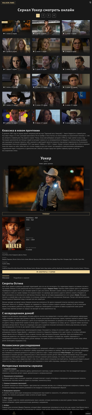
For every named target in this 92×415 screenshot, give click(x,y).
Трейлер (46, 214)
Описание (5, 278)
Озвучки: (4, 266)
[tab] (5, 278)
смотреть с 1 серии (46, 272)
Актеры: (4, 257)
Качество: (5, 262)
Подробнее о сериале (21, 278)
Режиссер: (5, 253)
